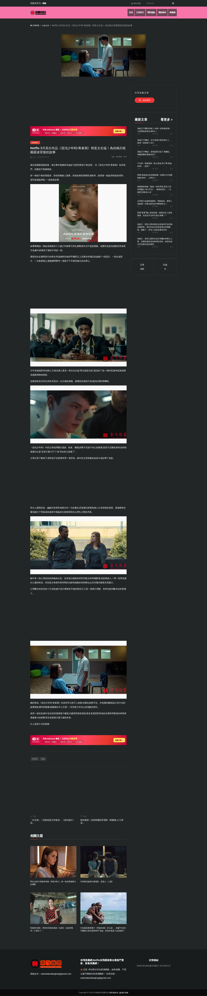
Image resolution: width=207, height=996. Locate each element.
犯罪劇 (34, 759)
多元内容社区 (165, 966)
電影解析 (161, 12)
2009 (155, 232)
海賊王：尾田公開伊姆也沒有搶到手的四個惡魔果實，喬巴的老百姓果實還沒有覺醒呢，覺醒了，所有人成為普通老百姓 (154, 227)
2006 (155, 180)
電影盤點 (149, 12)
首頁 (127, 12)
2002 (155, 145)
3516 (117, 157)
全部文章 (48, 25)
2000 (155, 134)
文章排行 (137, 12)
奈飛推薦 (35, 25)
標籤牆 (172, 12)
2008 (155, 195)
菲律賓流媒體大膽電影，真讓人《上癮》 (97, 882)
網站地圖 (134, 3)
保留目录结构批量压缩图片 (148, 966)
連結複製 (144, 100)
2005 (155, 169)
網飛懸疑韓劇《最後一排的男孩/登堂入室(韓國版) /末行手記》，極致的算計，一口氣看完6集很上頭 (154, 189)
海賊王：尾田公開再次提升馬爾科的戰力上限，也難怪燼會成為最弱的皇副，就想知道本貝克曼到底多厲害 (154, 241)
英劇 (43, 759)
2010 (155, 247)
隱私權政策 (113, 993)
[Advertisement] (78, 103)
